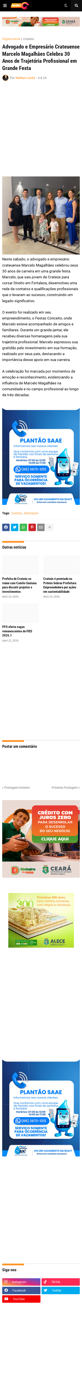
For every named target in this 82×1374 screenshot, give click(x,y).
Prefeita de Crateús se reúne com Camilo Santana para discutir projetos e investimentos (19, 585)
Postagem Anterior (17, 787)
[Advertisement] (41, 131)
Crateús (28, 38)
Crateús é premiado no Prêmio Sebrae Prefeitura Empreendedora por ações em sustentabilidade (59, 585)
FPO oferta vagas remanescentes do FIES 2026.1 (17, 631)
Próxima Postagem (65, 787)
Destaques (31, 513)
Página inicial (11, 38)
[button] (5, 5)
